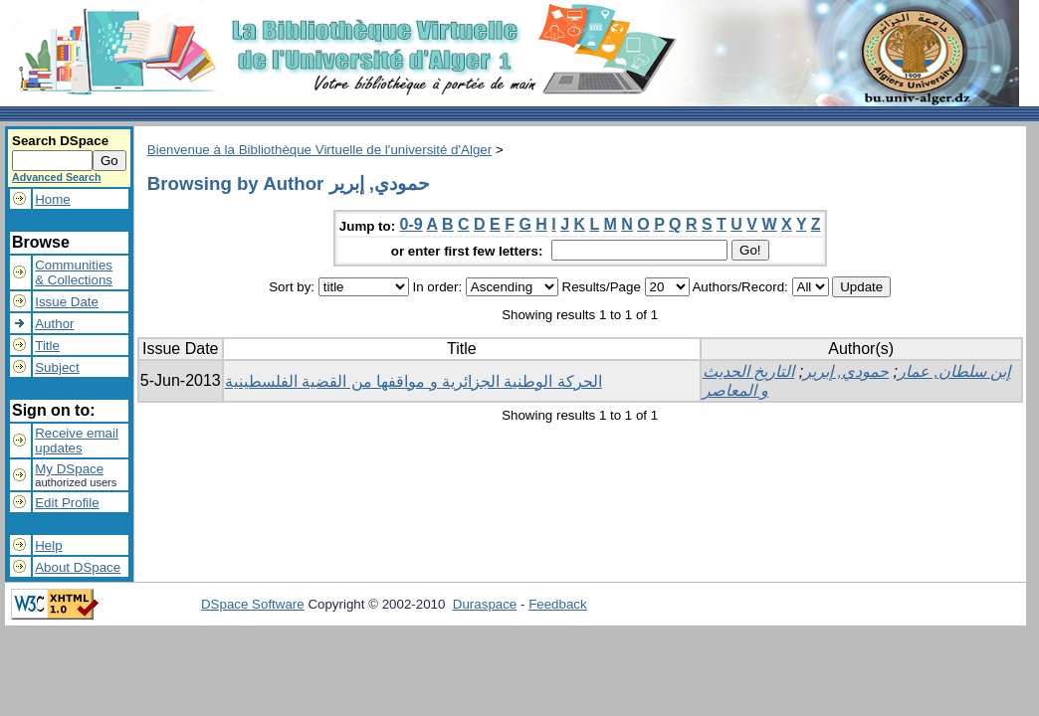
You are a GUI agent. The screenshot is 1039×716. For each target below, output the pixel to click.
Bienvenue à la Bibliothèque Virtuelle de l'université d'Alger (319, 149)
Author (54, 323)
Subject (57, 367)
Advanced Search (56, 177)
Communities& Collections (73, 272)
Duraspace (485, 604)
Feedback (557, 604)
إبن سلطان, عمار (954, 371)
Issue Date (67, 301)
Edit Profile (67, 502)
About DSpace (77, 567)
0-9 (411, 224)
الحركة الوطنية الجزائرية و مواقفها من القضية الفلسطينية (413, 381)
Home (53, 199)
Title (47, 345)
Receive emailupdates (76, 440)
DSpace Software (253, 604)
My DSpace (69, 468)
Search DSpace (60, 140)
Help (48, 545)
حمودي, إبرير (846, 371)
